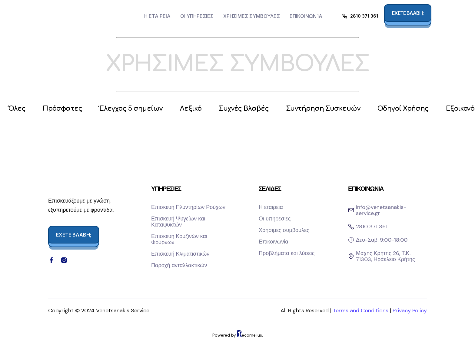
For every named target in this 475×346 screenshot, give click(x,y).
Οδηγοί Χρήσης (416, 109)
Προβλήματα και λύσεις (286, 253)
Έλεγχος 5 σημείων (135, 109)
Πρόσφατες (65, 109)
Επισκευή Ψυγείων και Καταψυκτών (178, 222)
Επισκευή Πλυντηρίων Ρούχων (188, 207)
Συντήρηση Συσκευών (333, 109)
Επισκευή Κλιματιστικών (180, 254)
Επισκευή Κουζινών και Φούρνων (179, 240)
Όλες (17, 109)
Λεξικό (196, 109)
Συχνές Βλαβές (251, 109)
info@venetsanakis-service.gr (381, 210)
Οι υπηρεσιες (197, 16)
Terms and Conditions (361, 317)
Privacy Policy (410, 317)
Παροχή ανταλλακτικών (179, 266)
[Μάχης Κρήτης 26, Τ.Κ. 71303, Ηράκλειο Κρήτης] (351, 257)
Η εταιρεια (157, 16)
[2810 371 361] (344, 16)
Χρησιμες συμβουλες (251, 16)
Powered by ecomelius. (237, 341)
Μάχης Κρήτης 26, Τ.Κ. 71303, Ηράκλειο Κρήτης (385, 257)
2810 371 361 (364, 15)
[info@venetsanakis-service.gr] (351, 211)
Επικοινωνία (306, 16)
